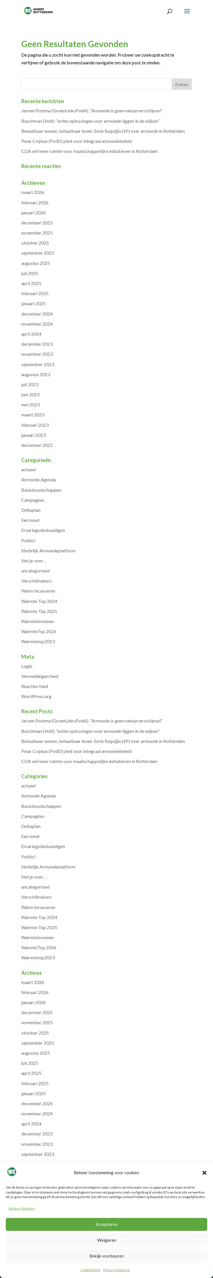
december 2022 (37, 445)
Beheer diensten (22, 1208)
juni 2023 (30, 394)
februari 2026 (35, 202)
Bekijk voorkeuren (106, 1255)
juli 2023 (29, 384)
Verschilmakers (36, 580)
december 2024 (37, 313)
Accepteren (107, 1224)
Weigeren (106, 1240)
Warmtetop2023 (38, 641)
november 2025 (37, 232)
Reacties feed (34, 686)
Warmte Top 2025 (39, 611)
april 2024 (31, 334)
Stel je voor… (34, 560)
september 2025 (37, 252)
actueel (28, 469)
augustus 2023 (35, 374)
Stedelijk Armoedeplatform (48, 550)
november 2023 (37, 354)
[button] (204, 1173)
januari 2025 (33, 303)
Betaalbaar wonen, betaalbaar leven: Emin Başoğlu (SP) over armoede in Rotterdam (103, 131)
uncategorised (35, 570)
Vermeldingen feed (39, 676)
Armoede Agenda (38, 479)
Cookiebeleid (90, 1270)
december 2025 (37, 222)
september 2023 (37, 364)
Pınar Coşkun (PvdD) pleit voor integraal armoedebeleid (76, 141)
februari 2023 (35, 425)
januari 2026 (33, 212)
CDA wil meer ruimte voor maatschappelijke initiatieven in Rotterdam (89, 151)
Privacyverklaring (116, 1270)
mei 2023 (30, 404)
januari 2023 (33, 435)
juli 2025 (29, 273)
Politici (28, 540)
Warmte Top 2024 (39, 601)
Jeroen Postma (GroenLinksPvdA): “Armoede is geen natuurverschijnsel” (91, 110)
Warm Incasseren (38, 590)
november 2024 (37, 323)
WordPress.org (36, 696)
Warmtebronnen (37, 621)
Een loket (30, 520)
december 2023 (37, 344)
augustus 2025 (35, 263)
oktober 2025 (35, 242)
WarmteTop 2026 (38, 631)
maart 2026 (32, 192)
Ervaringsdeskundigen (43, 530)
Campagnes (33, 500)
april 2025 (31, 283)
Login (26, 666)
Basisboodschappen (41, 490)
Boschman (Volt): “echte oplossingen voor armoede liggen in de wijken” (90, 121)
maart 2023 (32, 414)
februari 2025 (35, 293)
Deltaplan (31, 510)
